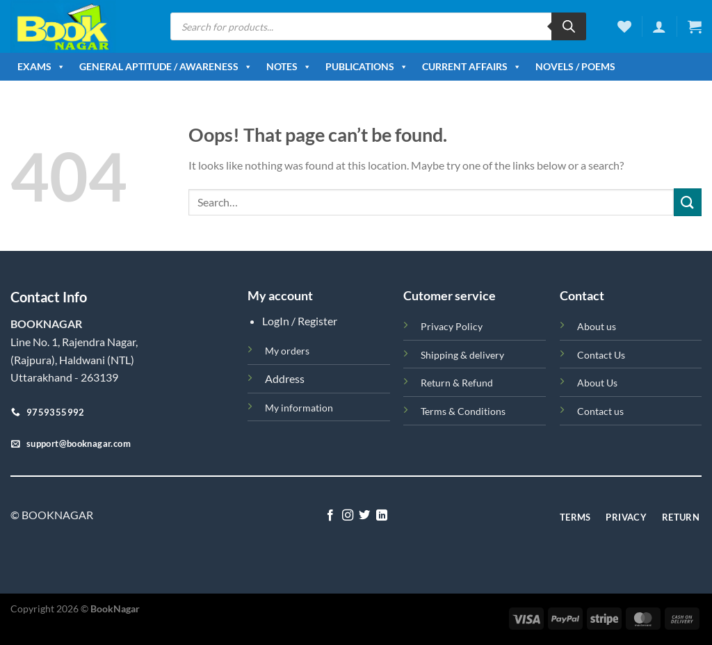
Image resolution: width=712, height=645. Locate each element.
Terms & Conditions (463, 411)
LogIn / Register (299, 320)
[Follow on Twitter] (364, 515)
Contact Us (601, 355)
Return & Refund (457, 383)
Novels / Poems (575, 66)
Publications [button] (366, 67)
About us (596, 326)
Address (285, 378)
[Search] (568, 26)
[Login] (659, 26)
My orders (287, 351)
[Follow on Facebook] (330, 515)
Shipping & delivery (462, 355)
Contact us (600, 411)
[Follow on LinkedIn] (381, 515)
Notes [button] (289, 67)
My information (299, 408)
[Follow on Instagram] (347, 515)
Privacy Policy (452, 326)
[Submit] (688, 201)
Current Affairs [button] (471, 67)
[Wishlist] (624, 26)
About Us (597, 383)
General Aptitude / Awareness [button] (165, 67)
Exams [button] (41, 67)
